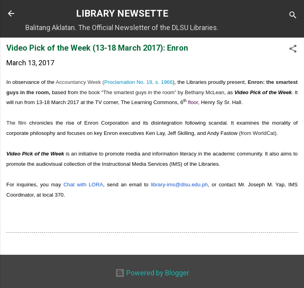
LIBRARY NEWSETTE (122, 13)
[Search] (293, 16)
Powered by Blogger (152, 273)
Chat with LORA (83, 185)
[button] (293, 50)
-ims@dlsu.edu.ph (179, 185)
